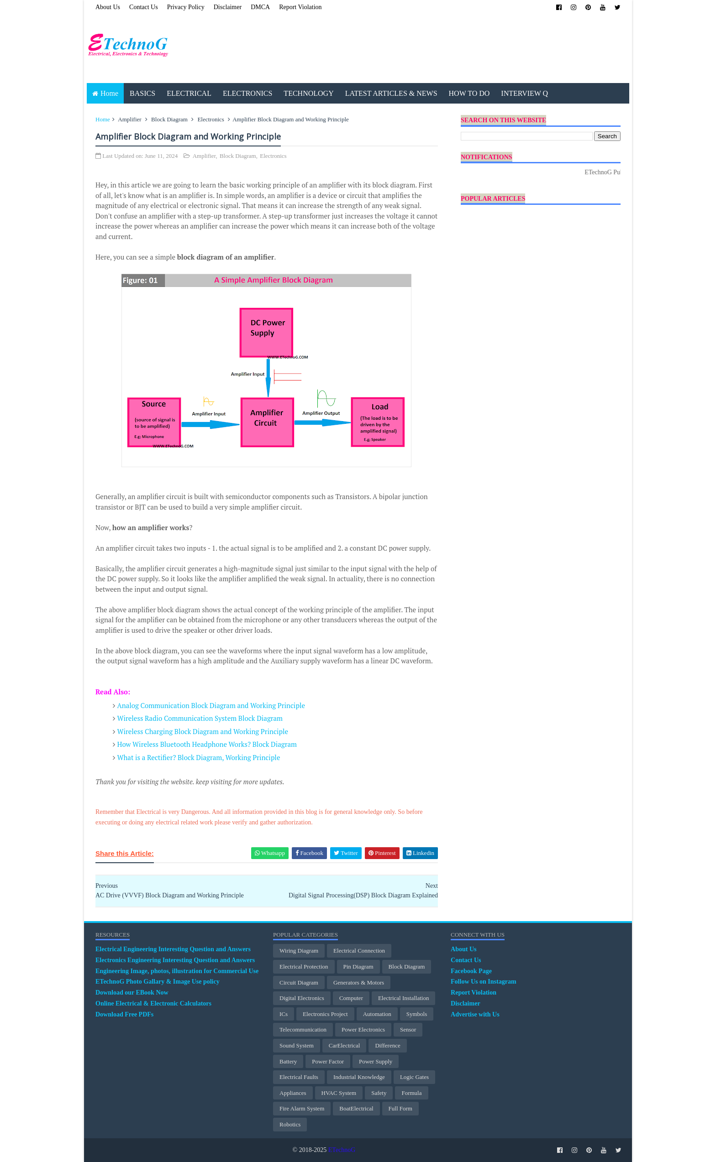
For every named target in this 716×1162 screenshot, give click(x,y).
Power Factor (328, 1061)
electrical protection (303, 966)
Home (109, 93)
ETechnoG (342, 1149)
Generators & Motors (358, 982)
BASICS (142, 93)
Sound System (296, 1045)
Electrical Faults (298, 1076)
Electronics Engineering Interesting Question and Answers (175, 960)
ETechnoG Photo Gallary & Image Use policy (157, 981)
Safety (378, 1092)
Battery (288, 1061)
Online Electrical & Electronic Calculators (153, 1003)
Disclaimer (228, 7)
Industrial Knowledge (359, 1076)
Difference (387, 1045)
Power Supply (375, 1061)
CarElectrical (344, 1045)
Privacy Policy (186, 7)
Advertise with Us (475, 1014)
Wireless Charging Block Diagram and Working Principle (203, 731)
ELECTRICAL (189, 93)
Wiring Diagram (298, 950)
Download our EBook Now (131, 992)
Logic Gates (414, 1076)
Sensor (408, 1029)
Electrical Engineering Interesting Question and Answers (173, 949)
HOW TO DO (469, 93)
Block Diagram (169, 119)
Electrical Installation (403, 998)
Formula (411, 1092)
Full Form (400, 1108)
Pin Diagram (358, 966)
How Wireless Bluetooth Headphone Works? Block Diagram (207, 744)
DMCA (260, 7)
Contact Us (143, 7)
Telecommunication (302, 1029)
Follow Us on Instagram (483, 981)
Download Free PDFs (124, 1014)
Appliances (292, 1092)
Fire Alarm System (301, 1108)
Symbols (416, 1014)
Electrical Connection (359, 950)
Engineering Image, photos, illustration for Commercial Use (176, 971)
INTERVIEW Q (524, 93)
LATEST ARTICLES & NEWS (391, 93)
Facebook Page (471, 971)
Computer (351, 998)
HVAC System (339, 1092)
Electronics (210, 119)
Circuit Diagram (298, 982)
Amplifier (129, 119)
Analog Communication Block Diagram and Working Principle (211, 705)
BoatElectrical (356, 1108)
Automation (377, 1014)
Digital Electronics (301, 998)
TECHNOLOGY (308, 93)
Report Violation (300, 7)
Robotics (289, 1124)
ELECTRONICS (247, 93)
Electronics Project (325, 1014)
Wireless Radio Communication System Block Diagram (200, 718)
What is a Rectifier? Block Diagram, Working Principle (198, 757)
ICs (283, 1014)
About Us (107, 7)
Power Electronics (363, 1029)
